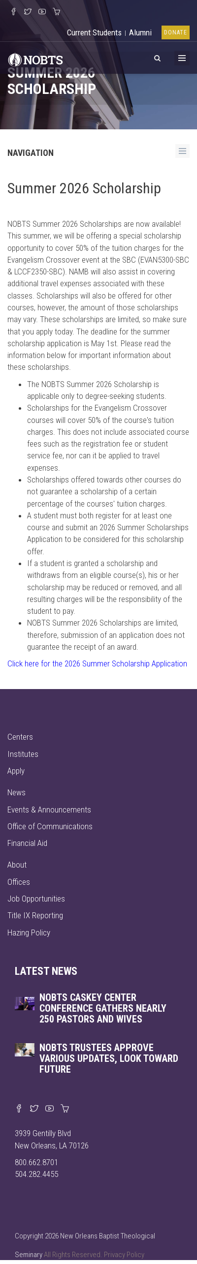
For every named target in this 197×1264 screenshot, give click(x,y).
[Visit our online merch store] (56, 12)
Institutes (22, 754)
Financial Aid (27, 843)
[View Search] (157, 56)
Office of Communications (50, 826)
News (16, 792)
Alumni (140, 32)
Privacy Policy (124, 1254)
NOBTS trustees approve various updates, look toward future (108, 1058)
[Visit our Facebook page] (19, 1109)
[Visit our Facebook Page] (13, 12)
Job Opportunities (36, 898)
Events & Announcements (49, 809)
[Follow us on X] (28, 12)
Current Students (94, 32)
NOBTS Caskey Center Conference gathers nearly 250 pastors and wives (102, 1008)
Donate (175, 32)
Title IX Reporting (35, 915)
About (17, 865)
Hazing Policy (28, 932)
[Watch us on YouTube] (42, 12)
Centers (20, 737)
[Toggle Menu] (182, 58)
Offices (18, 882)
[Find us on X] (34, 1109)
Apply (16, 771)
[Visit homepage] (35, 58)
